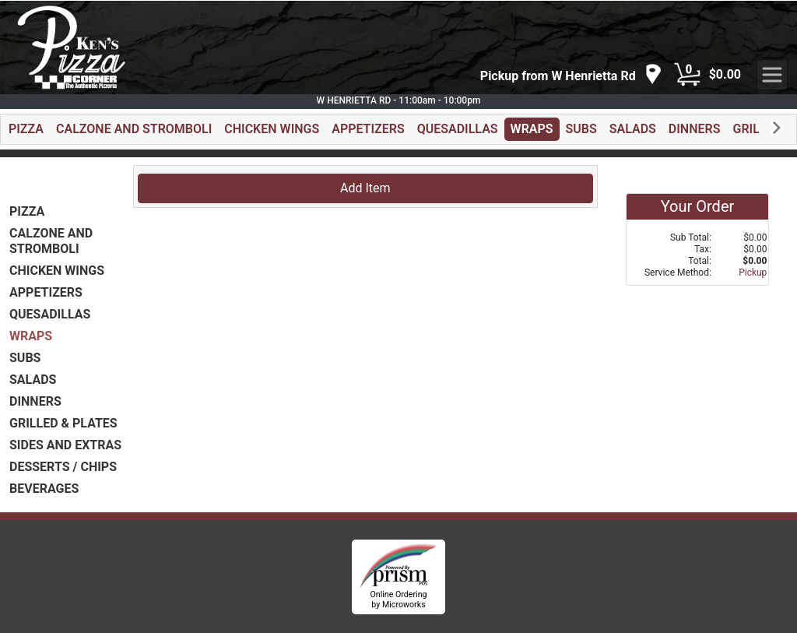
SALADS (632, 128)
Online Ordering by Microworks (398, 599)
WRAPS (532, 128)
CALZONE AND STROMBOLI (134, 128)
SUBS (581, 128)
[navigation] (571, 75)
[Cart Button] (687, 74)
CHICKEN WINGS (271, 128)
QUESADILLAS (457, 128)
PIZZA (26, 128)
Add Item (365, 188)
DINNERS (695, 128)
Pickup (753, 272)
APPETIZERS (368, 128)
